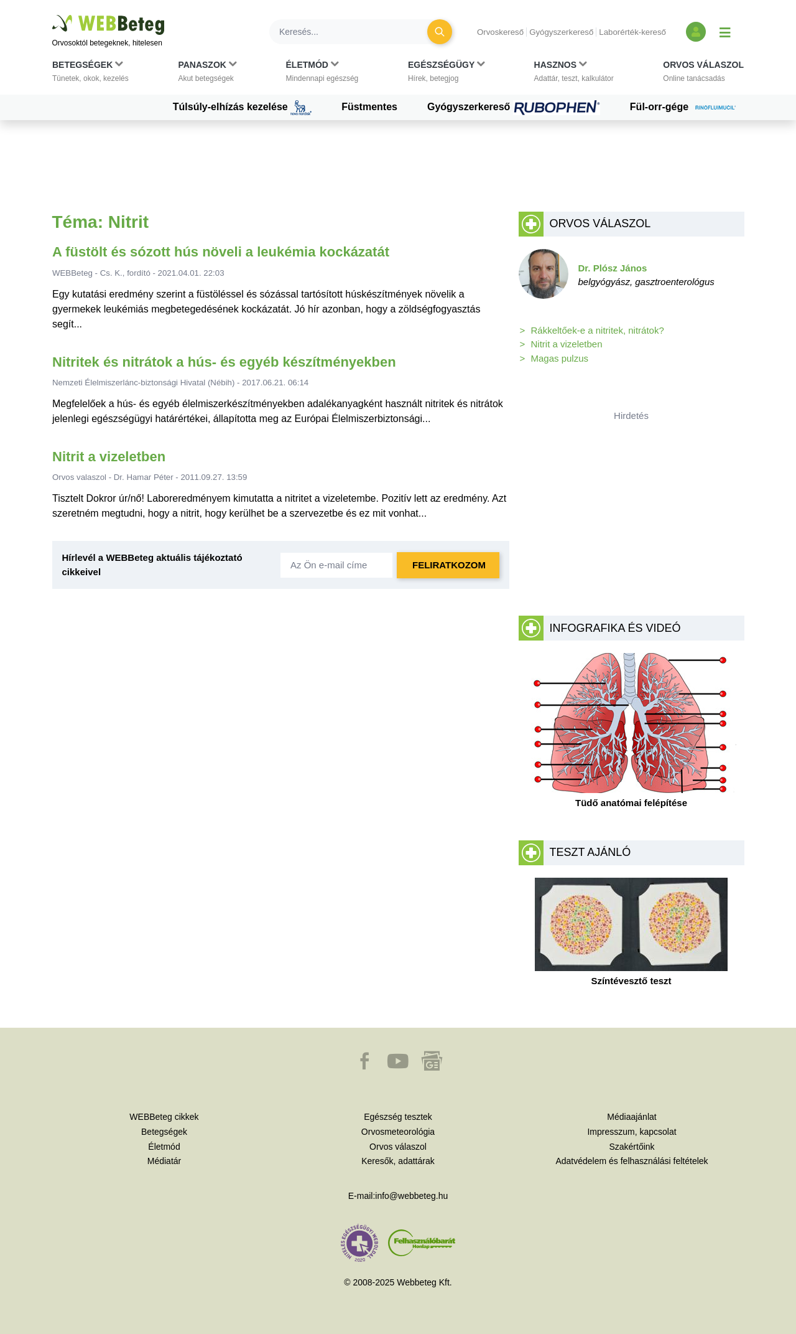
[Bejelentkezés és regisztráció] (696, 32)
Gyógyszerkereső (561, 32)
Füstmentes (369, 106)
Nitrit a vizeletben (108, 456)
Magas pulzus (560, 358)
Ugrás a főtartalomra (52, 15)
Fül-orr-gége (687, 107)
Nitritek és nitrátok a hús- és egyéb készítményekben (224, 362)
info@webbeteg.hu (411, 1196)
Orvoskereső (500, 32)
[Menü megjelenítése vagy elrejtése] (725, 32)
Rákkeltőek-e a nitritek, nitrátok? (597, 330)
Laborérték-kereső (632, 32)
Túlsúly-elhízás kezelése (242, 107)
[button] (90, 74)
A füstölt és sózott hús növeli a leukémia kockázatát (220, 252)
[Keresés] (355, 31)
